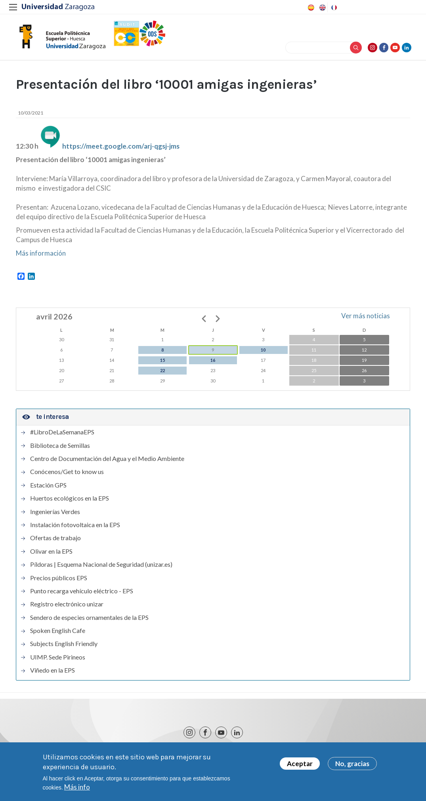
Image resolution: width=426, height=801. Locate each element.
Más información (41, 256)
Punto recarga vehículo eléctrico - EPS (81, 594)
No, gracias (352, 765)
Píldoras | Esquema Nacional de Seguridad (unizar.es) (101, 568)
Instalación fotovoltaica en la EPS (75, 528)
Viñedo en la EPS (52, 673)
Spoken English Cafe (57, 634)
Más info (77, 789)
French (333, 7)
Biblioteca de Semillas (60, 448)
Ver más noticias (365, 319)
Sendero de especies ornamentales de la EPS (89, 621)
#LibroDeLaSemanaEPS (62, 435)
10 (263, 353)
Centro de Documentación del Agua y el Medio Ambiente (107, 462)
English (321, 7)
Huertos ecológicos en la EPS (69, 501)
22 (162, 374)
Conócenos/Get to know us (67, 475)
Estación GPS (48, 488)
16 (212, 363)
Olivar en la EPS (51, 554)
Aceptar (300, 765)
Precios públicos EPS (58, 581)
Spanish (310, 7)
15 (162, 363)
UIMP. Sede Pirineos (57, 660)
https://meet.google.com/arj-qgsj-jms (121, 149)
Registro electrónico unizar (66, 607)
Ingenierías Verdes (55, 514)
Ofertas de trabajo (55, 541)
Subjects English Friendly (63, 647)
